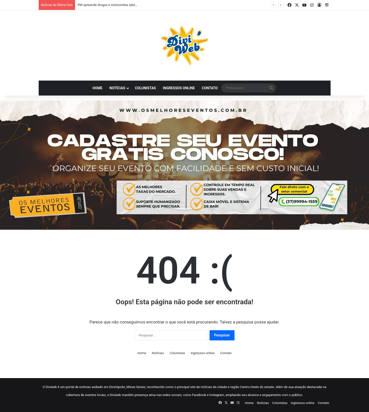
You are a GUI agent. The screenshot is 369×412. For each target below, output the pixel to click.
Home (98, 88)
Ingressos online (179, 88)
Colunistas (145, 88)
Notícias (117, 88)
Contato (210, 88)
